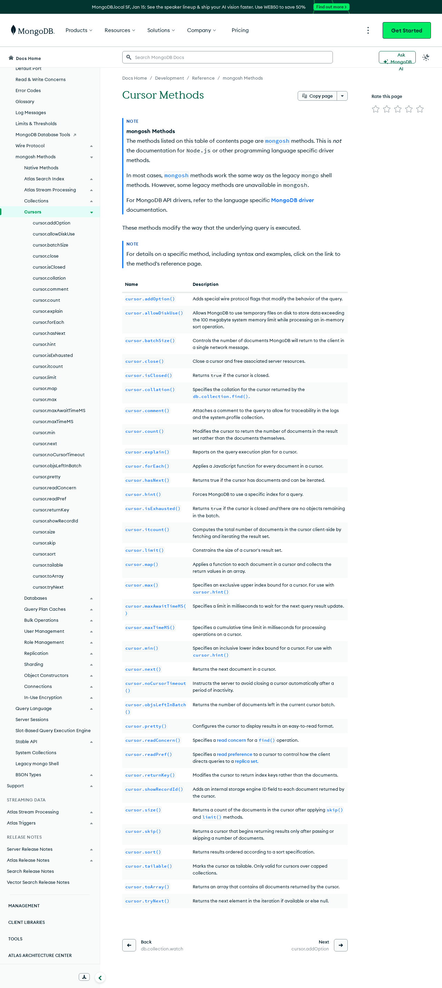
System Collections (36, 752)
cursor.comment (50, 289)
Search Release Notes (30, 871)
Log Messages (31, 112)
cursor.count (46, 300)
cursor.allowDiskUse (54, 234)
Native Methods (41, 167)
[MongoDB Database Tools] (50, 134)
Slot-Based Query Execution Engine (53, 730)
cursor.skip (44, 543)
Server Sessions (32, 719)
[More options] (342, 96)
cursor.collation (49, 278)
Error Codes (28, 90)
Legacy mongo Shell (37, 763)
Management (24, 905)
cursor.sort (44, 554)
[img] (376, 109)
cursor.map (45, 388)
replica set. (246, 761)
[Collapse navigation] (100, 977)
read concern (231, 740)
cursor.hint (44, 344)
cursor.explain (48, 311)
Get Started (406, 30)
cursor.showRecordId (55, 520)
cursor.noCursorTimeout (59, 454)
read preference (234, 754)
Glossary (25, 101)
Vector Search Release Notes (38, 882)
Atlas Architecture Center (40, 955)
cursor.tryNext (48, 587)
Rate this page (387, 96)
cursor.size (44, 532)
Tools (15, 938)
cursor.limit (44, 377)
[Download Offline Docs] (84, 977)
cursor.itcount (48, 366)
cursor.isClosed (49, 267)
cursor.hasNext (49, 333)
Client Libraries (26, 922)
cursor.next (45, 443)
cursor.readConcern (54, 487)
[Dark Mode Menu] (426, 57)
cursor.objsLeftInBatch (57, 465)
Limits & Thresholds (36, 123)
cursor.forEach (48, 322)
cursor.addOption (51, 223)
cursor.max (45, 399)
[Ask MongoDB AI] (397, 57)
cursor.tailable (48, 565)
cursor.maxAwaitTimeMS (59, 410)
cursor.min (44, 432)
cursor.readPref (49, 498)
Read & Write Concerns (41, 79)
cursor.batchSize (50, 245)
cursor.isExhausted (53, 355)
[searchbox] (227, 57)
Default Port (28, 68)
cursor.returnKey (51, 509)
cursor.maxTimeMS (53, 421)
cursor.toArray (48, 576)
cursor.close (46, 256)
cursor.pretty (46, 476)
